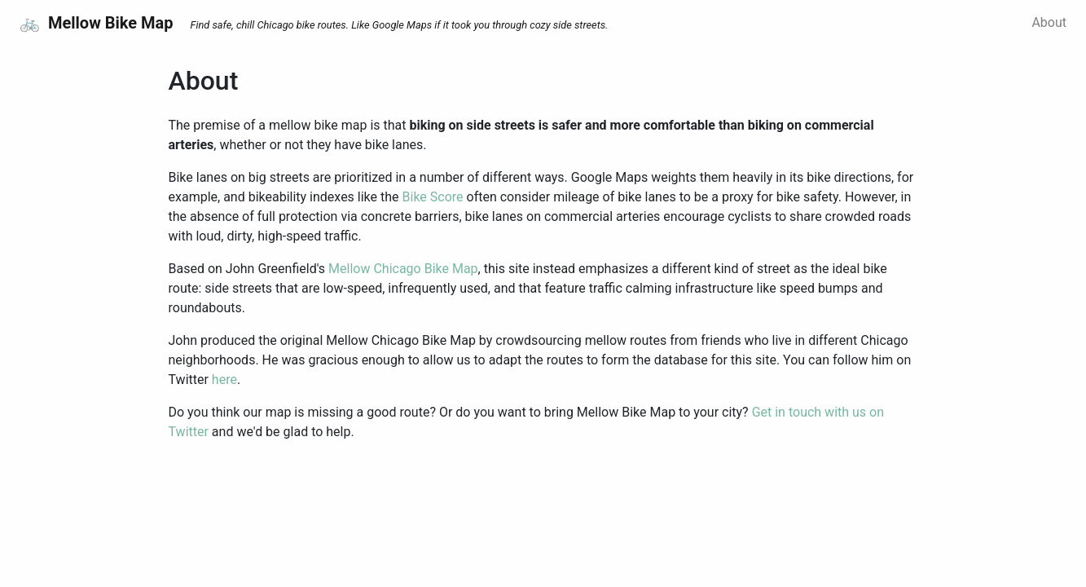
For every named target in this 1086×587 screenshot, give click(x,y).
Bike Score (433, 197)
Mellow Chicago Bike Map (403, 268)
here (224, 379)
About (1048, 22)
